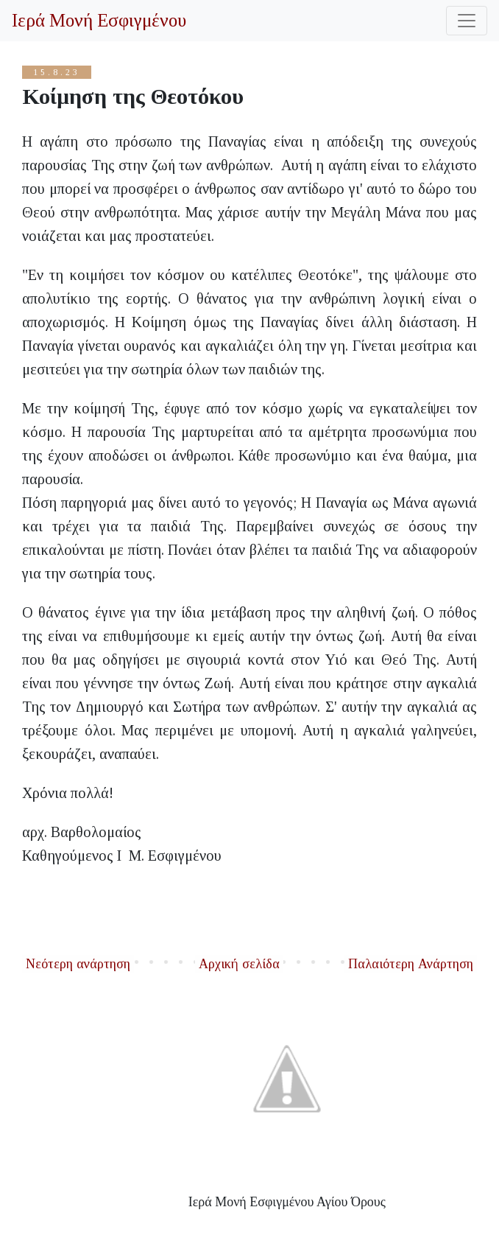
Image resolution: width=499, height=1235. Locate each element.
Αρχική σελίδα (239, 963)
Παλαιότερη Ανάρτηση (410, 963)
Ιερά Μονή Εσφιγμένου (99, 20)
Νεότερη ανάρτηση (78, 963)
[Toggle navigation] (466, 20)
